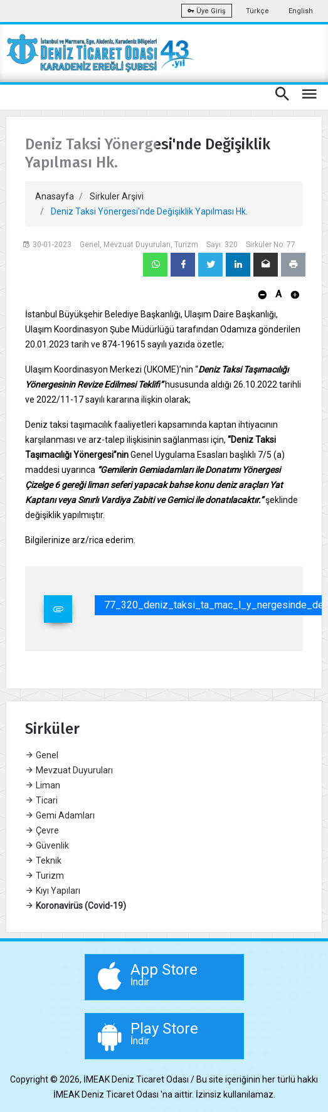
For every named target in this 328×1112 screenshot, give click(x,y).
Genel (41, 755)
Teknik (43, 860)
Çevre (42, 830)
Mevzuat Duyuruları (69, 770)
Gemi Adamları (60, 815)
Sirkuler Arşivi (117, 196)
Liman (42, 785)
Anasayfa (54, 196)
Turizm (44, 876)
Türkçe (257, 11)
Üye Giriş (207, 11)
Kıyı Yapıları (52, 891)
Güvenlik (47, 845)
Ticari (41, 800)
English (300, 11)
